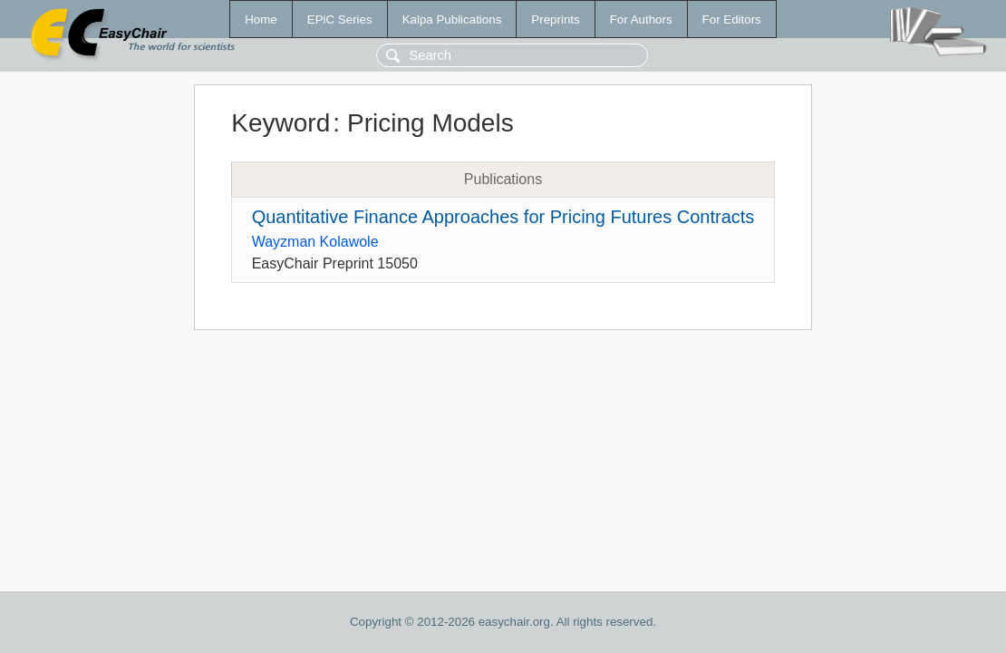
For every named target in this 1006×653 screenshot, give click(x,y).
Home (261, 19)
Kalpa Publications (452, 19)
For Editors (731, 19)
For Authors (641, 19)
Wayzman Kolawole (315, 241)
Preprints (555, 19)
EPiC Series (339, 19)
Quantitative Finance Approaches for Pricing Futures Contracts (503, 217)
